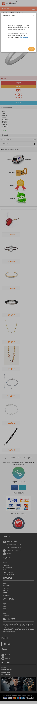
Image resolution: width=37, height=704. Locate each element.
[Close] (34, 15)
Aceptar (31, 49)
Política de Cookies (23, 37)
